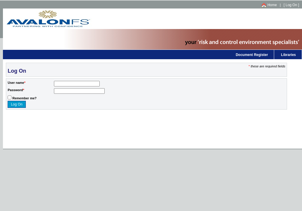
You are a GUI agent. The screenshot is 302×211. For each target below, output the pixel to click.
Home (272, 5)
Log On (291, 5)
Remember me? (24, 98)
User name (16, 82)
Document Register (252, 55)
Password (15, 90)
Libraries (288, 55)
